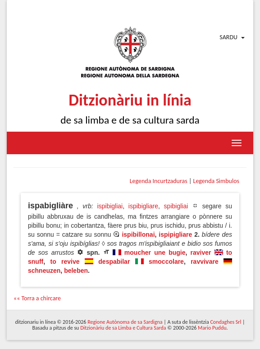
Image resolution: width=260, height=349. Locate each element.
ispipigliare (175, 234)
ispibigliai (110, 206)
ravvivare (205, 261)
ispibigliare (143, 206)
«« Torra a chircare (37, 298)
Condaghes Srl (225, 322)
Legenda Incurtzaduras (158, 181)
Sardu (228, 37)
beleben (76, 270)
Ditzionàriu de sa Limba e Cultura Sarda (123, 328)
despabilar (114, 261)
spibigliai (176, 206)
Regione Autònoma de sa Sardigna (124, 322)
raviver (201, 252)
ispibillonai (138, 234)
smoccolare (166, 261)
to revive (64, 261)
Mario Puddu (212, 328)
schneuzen (44, 270)
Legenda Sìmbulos (216, 181)
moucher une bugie (155, 252)
